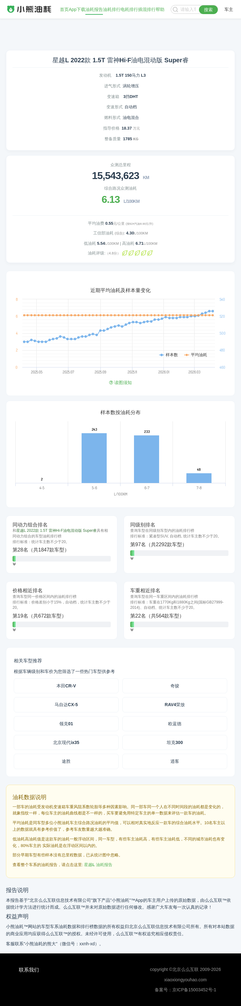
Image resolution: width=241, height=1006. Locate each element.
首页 (64, 9)
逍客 (174, 761)
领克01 (66, 723)
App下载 (77, 9)
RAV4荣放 (175, 704)
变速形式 (114, 107)
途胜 (66, 761)
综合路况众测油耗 (120, 188)
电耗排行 (129, 9)
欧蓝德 (174, 723)
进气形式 (112, 86)
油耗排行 (111, 9)
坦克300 (175, 742)
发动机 (105, 75)
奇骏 (174, 685)
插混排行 (147, 9)
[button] (14, 564)
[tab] (62, 544)
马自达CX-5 (66, 704)
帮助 (160, 9)
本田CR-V (66, 685)
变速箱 (113, 96)
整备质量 (112, 138)
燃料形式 (112, 117)
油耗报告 (94, 9)
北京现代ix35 (66, 742)
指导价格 (111, 128)
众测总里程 (120, 164)
